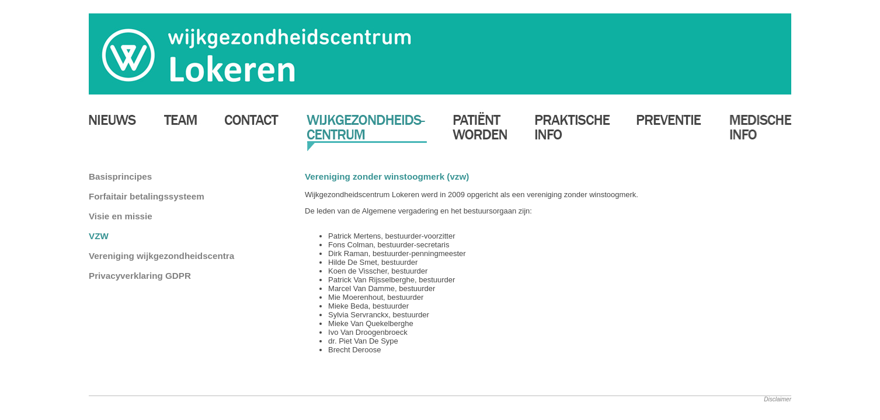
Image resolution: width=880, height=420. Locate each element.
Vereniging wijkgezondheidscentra (161, 256)
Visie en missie (120, 216)
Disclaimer (777, 399)
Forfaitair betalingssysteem (146, 196)
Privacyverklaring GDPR (140, 276)
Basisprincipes (120, 176)
